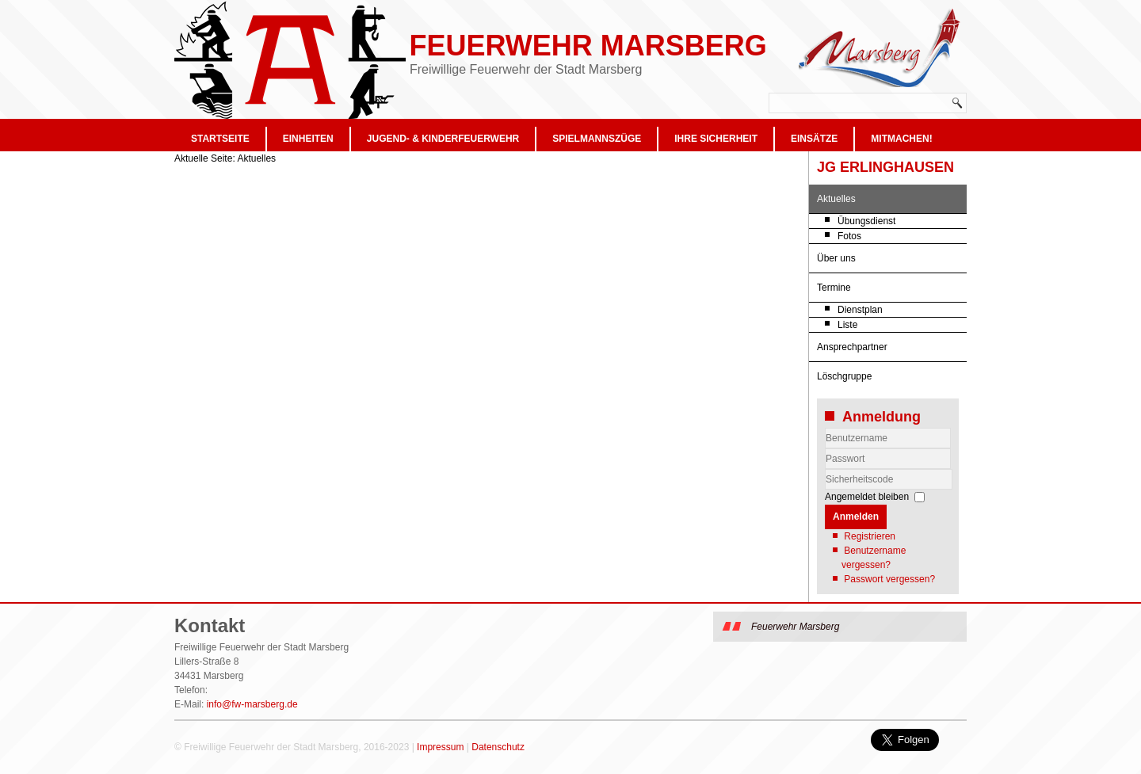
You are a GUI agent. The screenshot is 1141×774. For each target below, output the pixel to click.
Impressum (440, 747)
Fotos (849, 236)
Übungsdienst (866, 221)
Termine (834, 287)
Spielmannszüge (596, 138)
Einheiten (308, 138)
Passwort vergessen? (889, 579)
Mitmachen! (901, 138)
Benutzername (825, 448)
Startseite (220, 138)
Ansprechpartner (852, 347)
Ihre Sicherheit (715, 138)
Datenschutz (498, 747)
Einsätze (814, 138)
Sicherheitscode (825, 469)
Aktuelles (836, 198)
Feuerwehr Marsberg (587, 45)
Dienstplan (860, 309)
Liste (847, 324)
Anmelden (856, 516)
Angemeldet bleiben (867, 496)
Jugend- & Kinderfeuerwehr (443, 138)
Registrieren (869, 536)
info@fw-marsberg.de (252, 704)
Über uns (836, 258)
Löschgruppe (844, 376)
